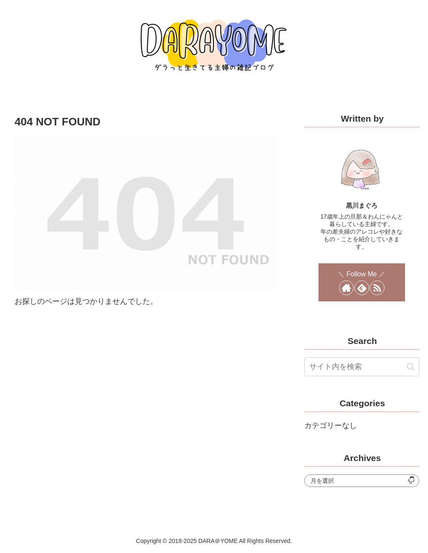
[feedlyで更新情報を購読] (361, 287)
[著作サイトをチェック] (346, 287)
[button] (410, 367)
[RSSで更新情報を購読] (377, 287)
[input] (361, 366)
